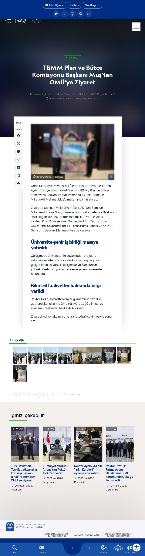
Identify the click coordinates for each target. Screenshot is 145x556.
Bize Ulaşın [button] (92, 5)
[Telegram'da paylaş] (18, 159)
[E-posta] (64, 13)
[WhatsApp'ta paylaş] (18, 151)
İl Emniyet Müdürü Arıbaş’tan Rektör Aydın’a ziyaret (55, 469)
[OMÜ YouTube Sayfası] (72, 548)
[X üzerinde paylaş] (18, 143)
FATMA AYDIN (52, 394)
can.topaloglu (40, 94)
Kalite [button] (74, 5)
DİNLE (18, 123)
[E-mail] (42, 549)
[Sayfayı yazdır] (18, 183)
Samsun (34, 394)
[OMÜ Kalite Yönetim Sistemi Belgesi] (118, 548)
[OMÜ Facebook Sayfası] (106, 548)
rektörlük (72, 57)
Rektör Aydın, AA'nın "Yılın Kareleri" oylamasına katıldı (88, 469)
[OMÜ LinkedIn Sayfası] (81, 548)
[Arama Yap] (80, 13)
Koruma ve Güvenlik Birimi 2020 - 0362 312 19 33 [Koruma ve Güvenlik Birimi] (118, 535)
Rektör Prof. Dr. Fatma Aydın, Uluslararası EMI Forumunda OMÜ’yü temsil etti (119, 473)
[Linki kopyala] (18, 175)
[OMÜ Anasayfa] (56, 13)
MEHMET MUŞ (73, 394)
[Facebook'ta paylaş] (18, 135)
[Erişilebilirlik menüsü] (136, 547)
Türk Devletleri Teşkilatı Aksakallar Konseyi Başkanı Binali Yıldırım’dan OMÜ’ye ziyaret (24, 473)
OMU (20, 394)
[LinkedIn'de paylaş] (18, 167)
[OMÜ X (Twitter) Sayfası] (98, 548)
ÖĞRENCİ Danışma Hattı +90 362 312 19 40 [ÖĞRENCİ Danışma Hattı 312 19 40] (57, 535)
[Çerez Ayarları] (129, 547)
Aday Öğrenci (54, 5)
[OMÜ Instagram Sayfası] (89, 548)
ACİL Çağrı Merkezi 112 (86, 535)
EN (88, 13)
